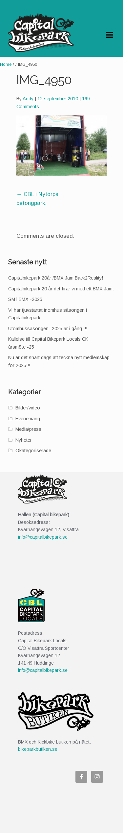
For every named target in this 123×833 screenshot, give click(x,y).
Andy (28, 98)
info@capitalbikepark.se (43, 537)
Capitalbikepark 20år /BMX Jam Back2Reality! (55, 278)
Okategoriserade (33, 450)
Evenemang (27, 418)
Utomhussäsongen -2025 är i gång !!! (47, 328)
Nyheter (23, 440)
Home (5, 64)
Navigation (109, 35)
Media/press (28, 429)
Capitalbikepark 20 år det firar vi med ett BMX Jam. (61, 288)
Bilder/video (27, 407)
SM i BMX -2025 (25, 299)
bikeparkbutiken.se (37, 749)
